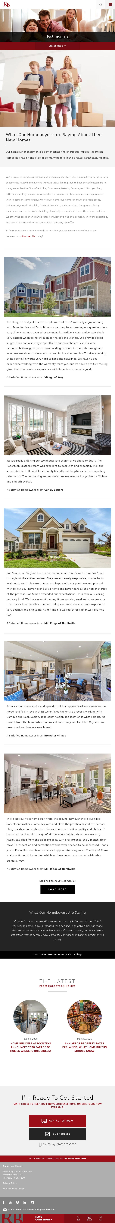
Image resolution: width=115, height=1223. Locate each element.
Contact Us (28, 236)
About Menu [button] (56, 46)
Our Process (61, 1134)
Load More (57, 889)
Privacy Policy (10, 1183)
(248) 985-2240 (17, 1178)
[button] (100, 8)
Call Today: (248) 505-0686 (57, 1145)
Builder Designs (17, 1189)
